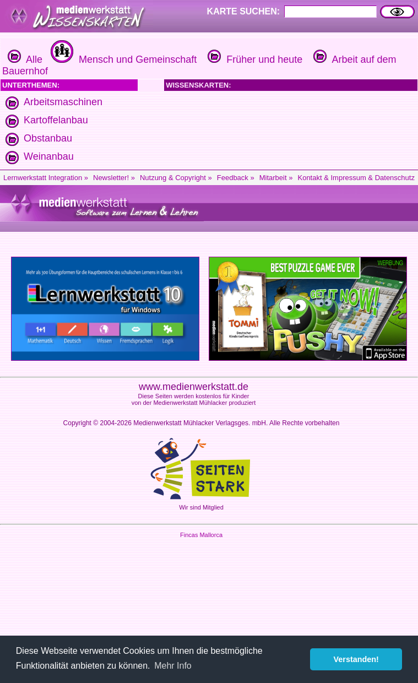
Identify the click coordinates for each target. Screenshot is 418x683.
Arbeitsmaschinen (63, 101)
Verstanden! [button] (356, 659)
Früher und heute (253, 59)
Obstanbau (48, 138)
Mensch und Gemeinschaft (122, 59)
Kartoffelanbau (56, 120)
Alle (25, 59)
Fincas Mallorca (201, 535)
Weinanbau (49, 156)
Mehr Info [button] (173, 665)
